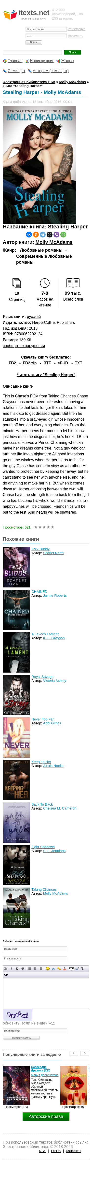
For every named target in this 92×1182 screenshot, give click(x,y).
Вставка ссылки (53, 969)
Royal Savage (42, 677)
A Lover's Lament (45, 634)
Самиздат (16, 71)
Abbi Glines (52, 723)
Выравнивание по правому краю (41, 969)
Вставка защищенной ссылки (59, 969)
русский (34, 317)
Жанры (67, 61)
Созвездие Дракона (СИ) (40, 1068)
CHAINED (39, 592)
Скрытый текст (71, 969)
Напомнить (75, 36)
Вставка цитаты (77, 969)
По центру (35, 969)
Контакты (73, 1151)
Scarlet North (53, 553)
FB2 (12, 363)
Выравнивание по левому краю (29, 969)
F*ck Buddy (40, 549)
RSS (42, 1151)
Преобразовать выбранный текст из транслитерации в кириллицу (83, 969)
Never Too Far (42, 719)
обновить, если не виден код (28, 1023)
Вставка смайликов (48, 969)
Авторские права (46, 1116)
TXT (78, 363)
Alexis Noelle (53, 766)
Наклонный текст (11, 969)
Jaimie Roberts (55, 595)
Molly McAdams (53, 242)
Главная (15, 61)
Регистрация (76, 29)
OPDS (56, 1151)
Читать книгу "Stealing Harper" (46, 375)
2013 (33, 328)
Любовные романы (41, 250)
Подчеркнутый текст (17, 969)
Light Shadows (42, 847)
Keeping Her (41, 762)
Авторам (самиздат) (51, 71)
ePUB (63, 363)
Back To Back (42, 804)
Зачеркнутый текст (23, 969)
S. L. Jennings (54, 851)
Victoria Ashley (54, 681)
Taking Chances (43, 889)
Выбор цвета (64, 969)
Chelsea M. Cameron (60, 808)
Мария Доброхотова (44, 1075)
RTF (47, 363)
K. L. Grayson (54, 638)
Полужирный (6, 969)
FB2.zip (30, 363)
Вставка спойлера (6, 975)
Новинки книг (42, 61)
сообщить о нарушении (24, 346)
